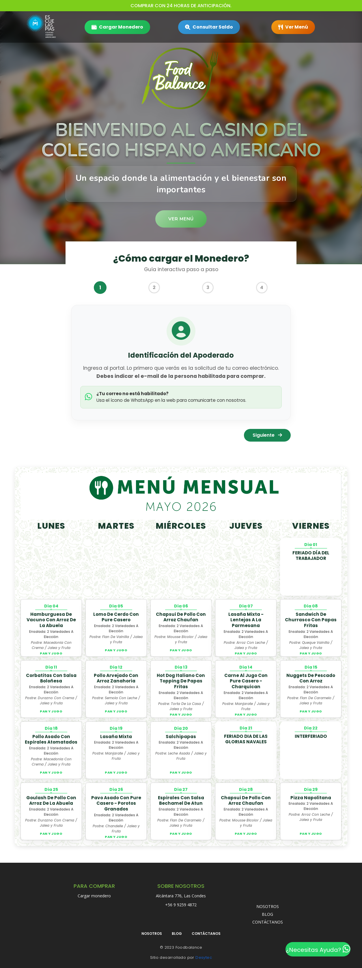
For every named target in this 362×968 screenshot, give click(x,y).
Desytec (203, 957)
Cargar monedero (94, 895)
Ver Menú (181, 219)
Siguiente (267, 435)
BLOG (267, 914)
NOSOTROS (267, 906)
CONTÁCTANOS (267, 922)
